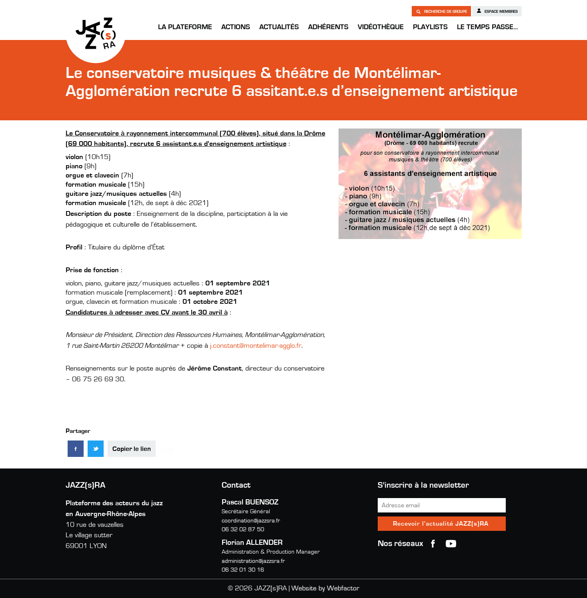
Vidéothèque (381, 27)
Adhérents (328, 27)
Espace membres (497, 11)
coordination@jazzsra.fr (251, 521)
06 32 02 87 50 (243, 529)
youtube (451, 543)
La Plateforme (185, 27)
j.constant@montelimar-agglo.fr (255, 345)
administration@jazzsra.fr (253, 561)
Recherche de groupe (441, 11)
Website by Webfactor (325, 588)
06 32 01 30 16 (243, 570)
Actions (235, 27)
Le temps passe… (487, 27)
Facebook (433, 543)
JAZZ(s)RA (96, 33)
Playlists (430, 27)
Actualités (279, 27)
